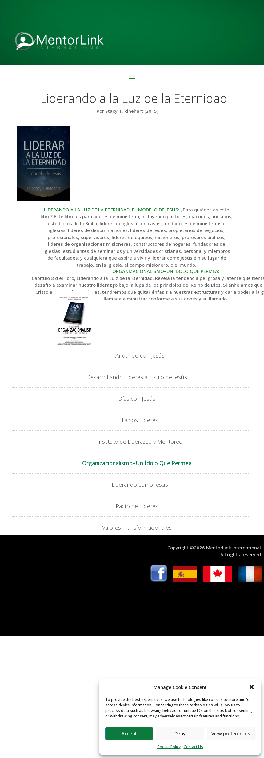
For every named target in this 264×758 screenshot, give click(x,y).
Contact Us (193, 746)
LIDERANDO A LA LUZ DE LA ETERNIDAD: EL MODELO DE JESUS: (111, 209)
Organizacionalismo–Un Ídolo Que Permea (137, 463)
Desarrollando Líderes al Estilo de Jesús (136, 377)
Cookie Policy (169, 746)
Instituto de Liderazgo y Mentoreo (139, 441)
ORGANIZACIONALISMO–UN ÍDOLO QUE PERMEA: (165, 271)
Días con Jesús (136, 398)
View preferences (230, 733)
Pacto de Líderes (137, 506)
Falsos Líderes (140, 420)
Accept (129, 733)
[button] (252, 687)
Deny (180, 733)
